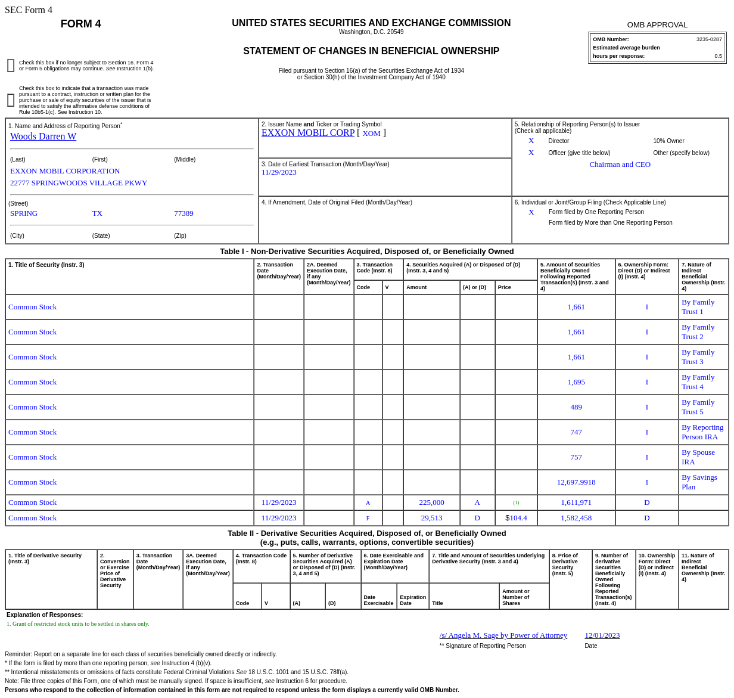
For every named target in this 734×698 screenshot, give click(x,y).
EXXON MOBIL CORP (308, 133)
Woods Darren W (43, 136)
